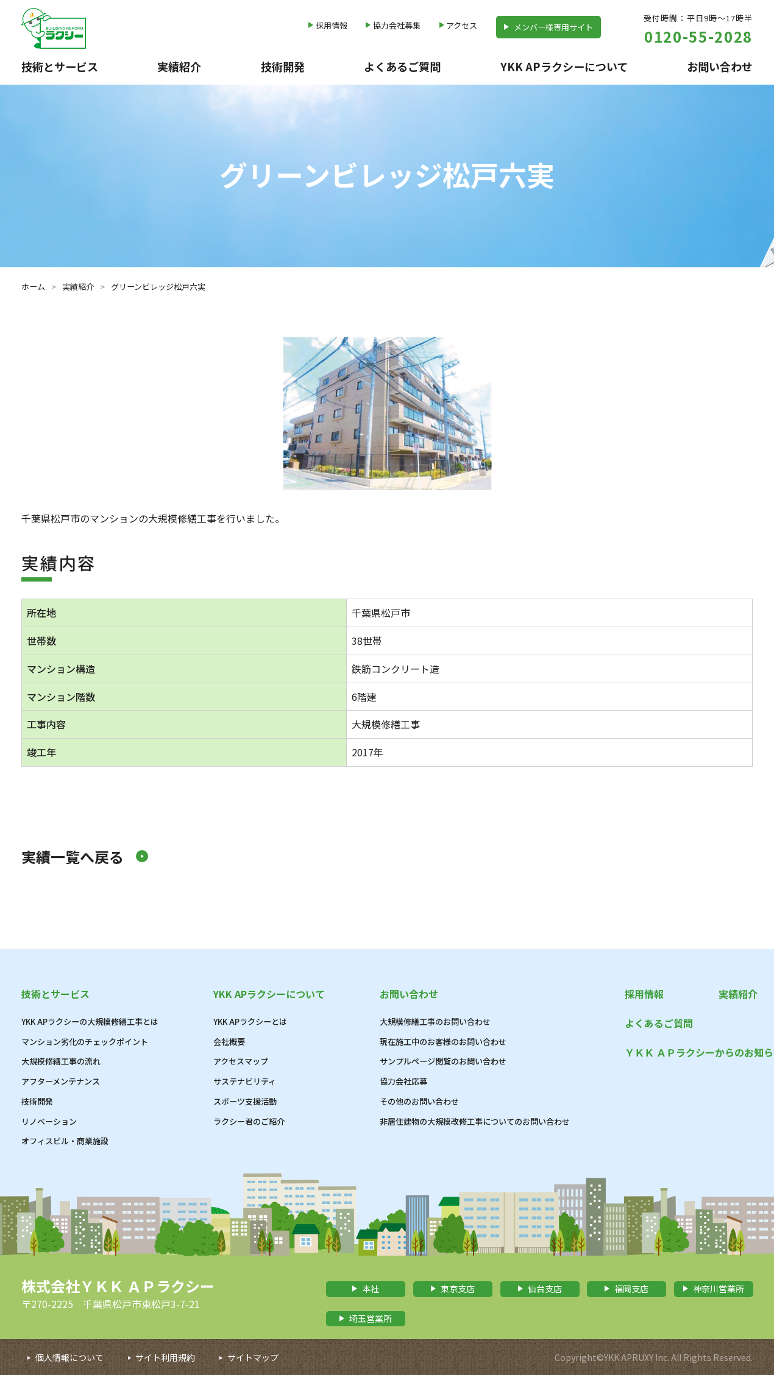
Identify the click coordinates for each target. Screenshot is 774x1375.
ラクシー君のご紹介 (249, 1121)
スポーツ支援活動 (245, 1101)
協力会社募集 (397, 25)
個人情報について (69, 1357)
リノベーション (49, 1121)
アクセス (461, 25)
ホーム (33, 286)
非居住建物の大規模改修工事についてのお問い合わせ (475, 1121)
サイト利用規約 (165, 1357)
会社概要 (229, 1041)
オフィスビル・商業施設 (64, 1141)
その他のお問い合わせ (419, 1101)
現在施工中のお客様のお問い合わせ (443, 1041)
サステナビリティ (244, 1081)
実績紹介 (179, 66)
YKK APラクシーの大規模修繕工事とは (89, 1021)
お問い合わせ (720, 66)
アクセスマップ (240, 1061)
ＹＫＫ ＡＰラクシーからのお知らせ (689, 1052)
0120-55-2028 (698, 36)
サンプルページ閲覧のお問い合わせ (443, 1061)
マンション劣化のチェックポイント (84, 1041)
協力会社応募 (403, 1081)
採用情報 (331, 25)
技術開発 (283, 66)
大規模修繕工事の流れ (61, 1061)
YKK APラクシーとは (250, 1021)
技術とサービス (59, 66)
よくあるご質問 (402, 66)
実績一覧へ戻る (72, 856)
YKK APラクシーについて (564, 66)
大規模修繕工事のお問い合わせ (435, 1021)
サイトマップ (253, 1357)
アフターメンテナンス (60, 1081)
